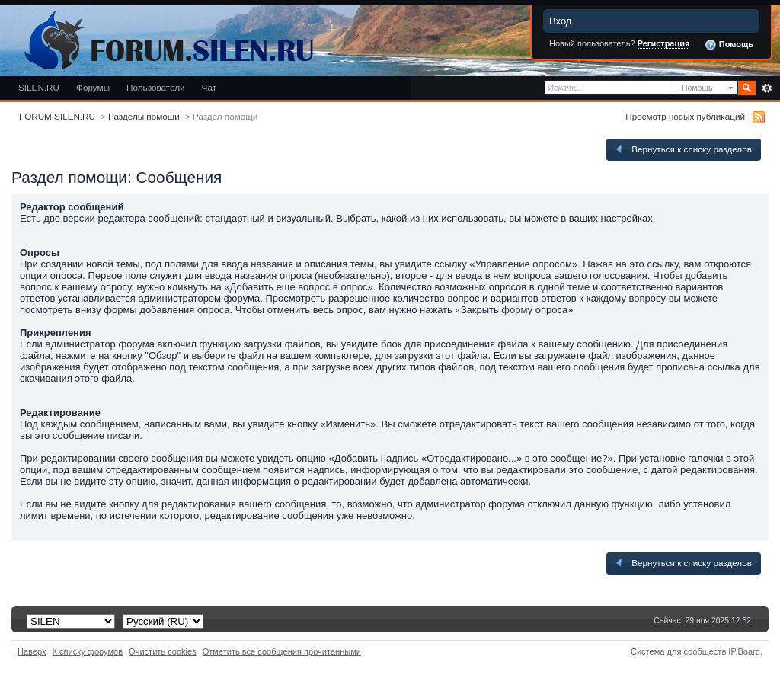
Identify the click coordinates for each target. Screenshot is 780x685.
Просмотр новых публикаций (685, 116)
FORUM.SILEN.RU (57, 116)
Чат (209, 87)
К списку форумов (88, 651)
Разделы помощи (144, 116)
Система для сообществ (678, 651)
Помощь (729, 45)
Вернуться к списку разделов (682, 149)
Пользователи (155, 87)
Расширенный (766, 88)
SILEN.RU (38, 87)
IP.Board (744, 651)
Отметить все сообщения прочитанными (282, 651)
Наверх (32, 651)
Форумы (93, 87)
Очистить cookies (163, 651)
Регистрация (664, 43)
